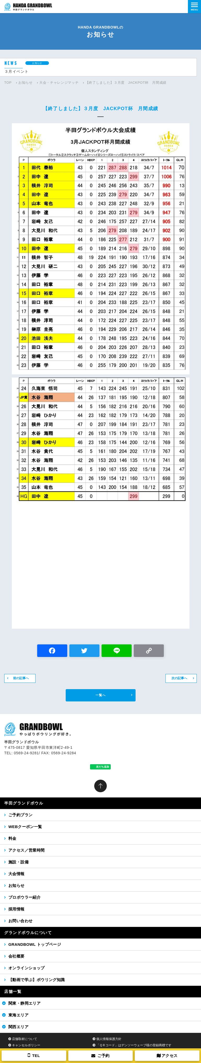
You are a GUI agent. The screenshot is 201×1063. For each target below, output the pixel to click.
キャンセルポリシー (26, 1045)
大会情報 (16, 873)
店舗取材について (24, 1039)
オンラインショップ (26, 968)
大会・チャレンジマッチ (59, 83)
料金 (12, 838)
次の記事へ (179, 678)
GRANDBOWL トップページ (34, 944)
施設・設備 (18, 862)
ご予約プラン (20, 815)
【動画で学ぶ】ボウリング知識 (36, 979)
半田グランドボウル (23, 803)
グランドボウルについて (28, 932)
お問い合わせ (20, 921)
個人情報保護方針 (108, 1039)
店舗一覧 (12, 991)
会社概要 (16, 956)
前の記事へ (21, 678)
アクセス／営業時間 (26, 850)
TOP (8, 83)
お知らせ (25, 83)
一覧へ (101, 695)
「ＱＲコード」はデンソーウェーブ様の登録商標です (133, 1045)
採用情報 (16, 909)
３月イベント (16, 71)
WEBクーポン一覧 (25, 826)
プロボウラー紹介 (24, 897)
